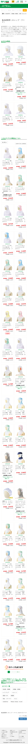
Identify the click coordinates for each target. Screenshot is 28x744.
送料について (12, 730)
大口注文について (5, 737)
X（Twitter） (12, 736)
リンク (11, 734)
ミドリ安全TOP (6, 13)
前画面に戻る (23, 718)
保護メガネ (5, 695)
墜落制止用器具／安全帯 (16, 701)
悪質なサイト (4, 736)
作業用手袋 (5, 701)
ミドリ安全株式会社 (22, 730)
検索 (25, 10)
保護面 (12, 695)
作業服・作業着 (14, 13)
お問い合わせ (4, 734)
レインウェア (6, 692)
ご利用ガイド (4, 730)
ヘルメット (14, 692)
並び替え (4, 142)
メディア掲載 (21, 736)
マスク (15, 698)
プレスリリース (21, 737)
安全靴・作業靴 (6, 689)
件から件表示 (21, 143)
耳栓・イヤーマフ (7, 698)
